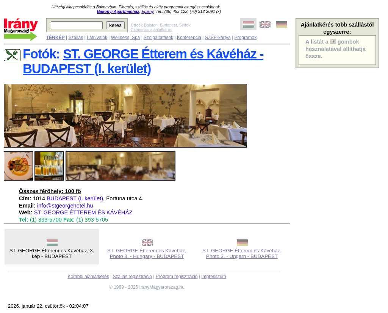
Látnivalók (97, 37)
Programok (246, 37)
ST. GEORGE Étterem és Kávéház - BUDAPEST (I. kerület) (143, 61)
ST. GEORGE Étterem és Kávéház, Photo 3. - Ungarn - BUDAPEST (242, 253)
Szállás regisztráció (132, 276)
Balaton (151, 25)
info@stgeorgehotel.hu (65, 206)
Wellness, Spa (125, 37)
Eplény (147, 11)
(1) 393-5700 (46, 220)
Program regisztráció (177, 276)
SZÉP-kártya (218, 37)
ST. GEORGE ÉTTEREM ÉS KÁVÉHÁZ (83, 212)
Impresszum (213, 276)
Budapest (168, 25)
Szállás (75, 37)
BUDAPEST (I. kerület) (75, 198)
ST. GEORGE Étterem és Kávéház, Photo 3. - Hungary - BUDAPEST (146, 253)
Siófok (185, 25)
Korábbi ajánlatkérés (88, 276)
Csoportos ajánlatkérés (151, 29)
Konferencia (189, 37)
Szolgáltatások (158, 37)
